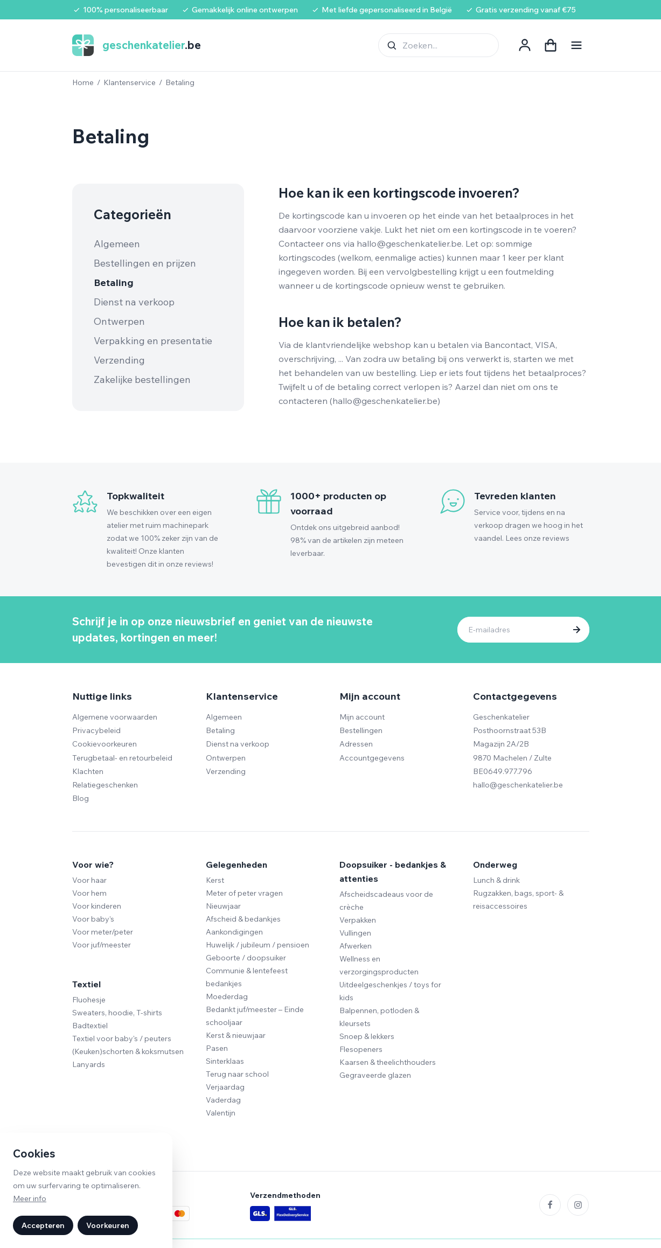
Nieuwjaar (223, 906)
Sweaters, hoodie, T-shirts (117, 1012)
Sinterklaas (225, 1061)
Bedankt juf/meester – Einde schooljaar (255, 1016)
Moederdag (227, 996)
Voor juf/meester (101, 945)
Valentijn (220, 1113)
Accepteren (43, 1225)
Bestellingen (360, 730)
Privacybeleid (96, 730)
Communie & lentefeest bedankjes (247, 977)
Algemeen (117, 244)
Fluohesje (89, 1000)
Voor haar (89, 880)
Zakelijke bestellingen (142, 379)
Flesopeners (360, 1049)
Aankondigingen (234, 932)
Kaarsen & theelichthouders (387, 1062)
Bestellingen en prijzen (145, 263)
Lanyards (88, 1064)
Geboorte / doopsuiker (246, 958)
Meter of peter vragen (244, 893)
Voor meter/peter (102, 932)
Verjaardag (225, 1087)
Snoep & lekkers (366, 1036)
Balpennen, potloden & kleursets (379, 1017)
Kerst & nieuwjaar (236, 1035)
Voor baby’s (93, 919)
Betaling (114, 282)
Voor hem (89, 893)
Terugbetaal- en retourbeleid (122, 758)
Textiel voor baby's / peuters (121, 1038)
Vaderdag (223, 1100)
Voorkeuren (107, 1225)
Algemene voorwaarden (114, 717)
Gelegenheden (236, 864)
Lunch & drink (496, 880)
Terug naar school (237, 1074)
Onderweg (495, 864)
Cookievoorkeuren (104, 744)
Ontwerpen (119, 321)
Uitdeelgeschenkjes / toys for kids (390, 991)
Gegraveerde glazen (375, 1075)
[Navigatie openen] (576, 45)
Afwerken (355, 946)
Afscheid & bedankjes (243, 919)
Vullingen (355, 933)
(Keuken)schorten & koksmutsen (128, 1051)
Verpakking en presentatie (153, 340)
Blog (80, 798)
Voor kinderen (96, 906)
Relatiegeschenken (105, 785)
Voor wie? (93, 864)
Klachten (87, 771)
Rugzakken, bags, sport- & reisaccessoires (518, 899)
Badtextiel (90, 1025)
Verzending (119, 360)
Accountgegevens (372, 758)
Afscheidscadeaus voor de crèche (386, 900)
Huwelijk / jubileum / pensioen (257, 945)
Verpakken (357, 920)
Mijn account (362, 717)
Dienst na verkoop (134, 302)
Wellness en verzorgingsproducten (379, 965)
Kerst (215, 880)
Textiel (86, 984)
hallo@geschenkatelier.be (518, 785)
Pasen (217, 1048)
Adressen (356, 744)
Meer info (29, 1198)
